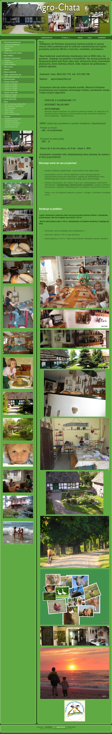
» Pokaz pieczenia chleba (12, 53)
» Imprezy (7, 116)
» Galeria (6, 69)
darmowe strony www (59, 728)
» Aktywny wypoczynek (12, 58)
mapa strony (60, 727)
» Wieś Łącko (8, 67)
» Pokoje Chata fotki (11, 82)
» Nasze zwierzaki (10, 72)
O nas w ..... (66, 38)
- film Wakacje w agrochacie (14, 106)
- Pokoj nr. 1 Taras (10, 95)
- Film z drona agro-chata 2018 (14, 104)
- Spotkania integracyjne (12, 119)
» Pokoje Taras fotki (10, 92)
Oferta (80, 38)
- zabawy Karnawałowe (12, 123)
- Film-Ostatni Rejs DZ (12, 77)
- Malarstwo (8, 51)
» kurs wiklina (8, 55)
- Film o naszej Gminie (12, 114)
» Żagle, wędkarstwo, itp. (12, 74)
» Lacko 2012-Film (10, 99)
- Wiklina (7, 48)
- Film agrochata (9, 108)
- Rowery (7, 60)
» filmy (5, 102)
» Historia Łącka (9, 79)
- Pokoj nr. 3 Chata (10, 86)
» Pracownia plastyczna (12, 42)
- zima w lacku (9, 112)
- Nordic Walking (9, 64)
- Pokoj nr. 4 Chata (10, 88)
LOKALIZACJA (47, 38)
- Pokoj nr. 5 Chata (10, 90)
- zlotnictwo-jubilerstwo (12, 44)
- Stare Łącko (8, 110)
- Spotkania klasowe (11, 121)
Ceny (90, 38)
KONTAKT (102, 38)
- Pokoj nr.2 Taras (10, 97)
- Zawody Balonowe (11, 127)
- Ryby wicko (8, 62)
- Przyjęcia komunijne (11, 125)
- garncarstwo (8, 46)
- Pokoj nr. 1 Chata (10, 84)
